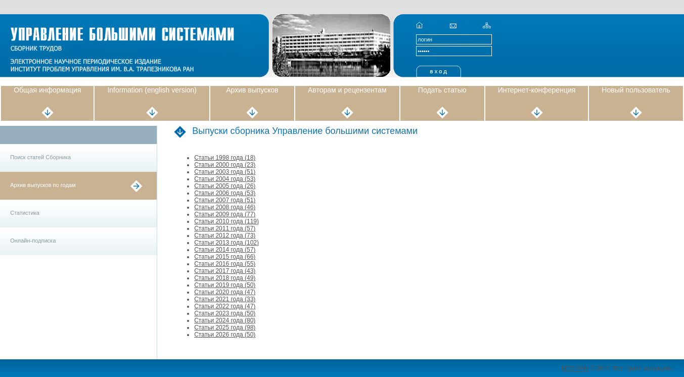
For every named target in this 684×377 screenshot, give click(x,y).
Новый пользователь (636, 90)
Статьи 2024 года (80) (224, 320)
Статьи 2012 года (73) (224, 235)
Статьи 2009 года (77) (224, 214)
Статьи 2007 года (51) (224, 200)
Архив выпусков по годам (42, 185)
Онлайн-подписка (33, 241)
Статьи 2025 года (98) (224, 327)
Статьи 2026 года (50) (224, 334)
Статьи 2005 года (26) (224, 186)
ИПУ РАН (575, 368)
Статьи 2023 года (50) (224, 313)
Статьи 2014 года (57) (224, 249)
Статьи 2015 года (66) (224, 256)
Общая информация (47, 90)
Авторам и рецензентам (347, 90)
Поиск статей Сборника (40, 157)
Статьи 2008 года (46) (224, 207)
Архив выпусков (252, 90)
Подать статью (442, 90)
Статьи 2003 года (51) (224, 171)
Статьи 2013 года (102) (226, 242)
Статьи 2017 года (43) (224, 270)
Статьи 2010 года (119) (226, 221)
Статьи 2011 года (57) (224, 228)
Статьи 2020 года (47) (224, 292)
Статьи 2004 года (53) (224, 178)
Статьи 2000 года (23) (224, 164)
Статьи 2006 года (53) (224, 193)
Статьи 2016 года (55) (224, 263)
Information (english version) (152, 90)
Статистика (24, 213)
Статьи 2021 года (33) (224, 299)
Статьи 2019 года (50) (224, 285)
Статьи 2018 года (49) (224, 277)
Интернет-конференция (537, 90)
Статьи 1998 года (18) (224, 157)
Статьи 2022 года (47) (224, 306)
